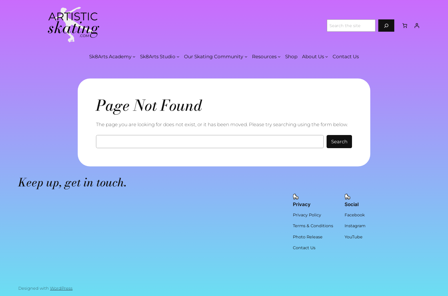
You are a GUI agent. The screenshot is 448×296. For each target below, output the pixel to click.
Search (339, 141)
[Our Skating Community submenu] (246, 56)
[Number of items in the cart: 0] (405, 26)
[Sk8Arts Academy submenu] (134, 56)
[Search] (386, 25)
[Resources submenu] (279, 56)
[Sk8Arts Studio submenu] (178, 56)
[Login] (417, 26)
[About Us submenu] (326, 56)
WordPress (61, 288)
